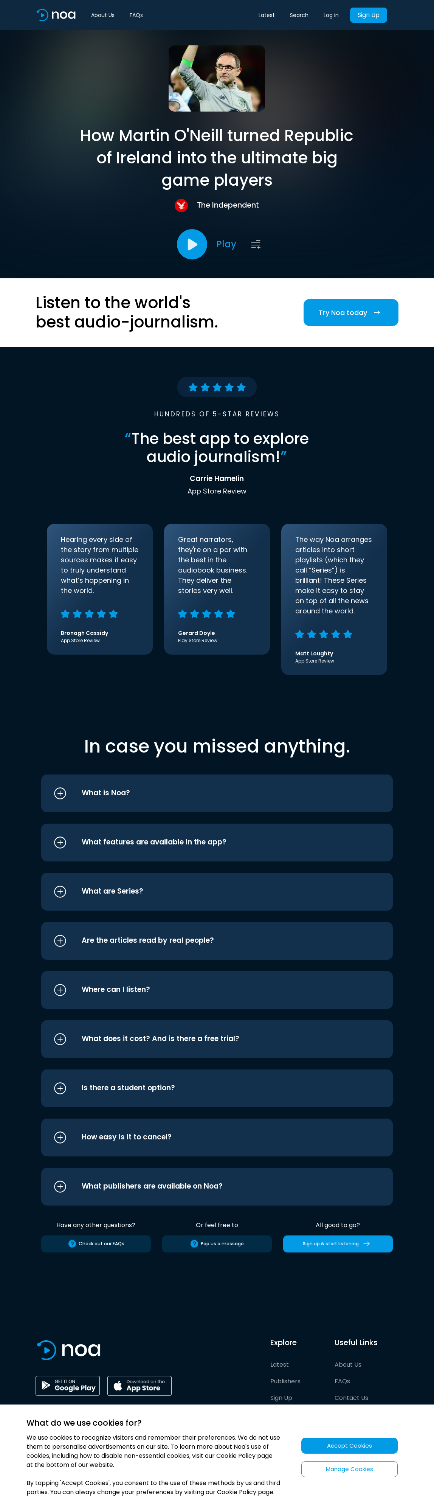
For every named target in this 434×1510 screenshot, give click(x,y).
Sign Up (369, 15)
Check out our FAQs (96, 1243)
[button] (203, 793)
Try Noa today (351, 312)
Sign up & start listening (338, 1244)
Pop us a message (217, 1243)
